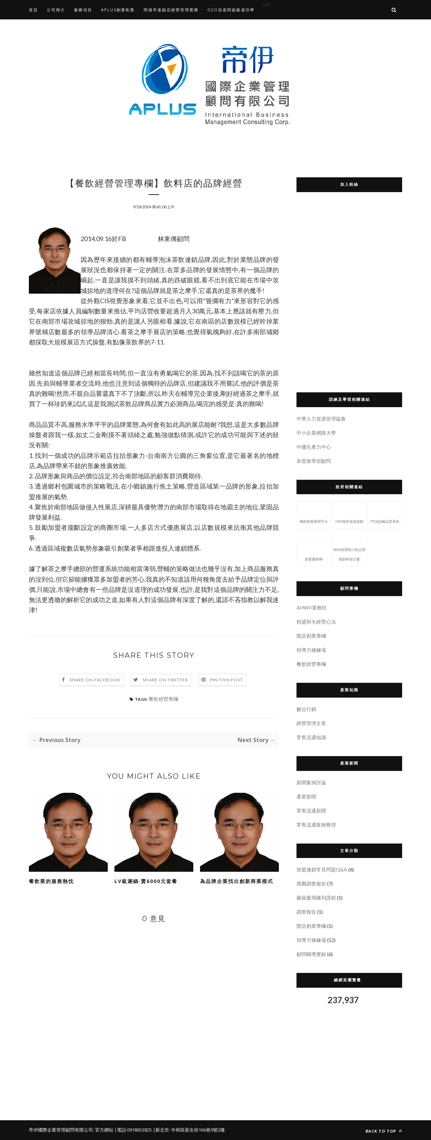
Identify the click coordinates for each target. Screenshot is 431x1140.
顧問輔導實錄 (311, 954)
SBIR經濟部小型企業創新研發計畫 (349, 547)
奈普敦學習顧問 (313, 461)
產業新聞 (306, 796)
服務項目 (83, 9)
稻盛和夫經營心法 (316, 622)
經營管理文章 (311, 723)
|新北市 (161, 1130)
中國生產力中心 (313, 447)
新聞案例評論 (311, 782)
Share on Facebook (94, 679)
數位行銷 (306, 709)
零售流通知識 (311, 737)
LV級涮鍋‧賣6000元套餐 (145, 881)
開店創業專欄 (311, 636)
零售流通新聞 (311, 811)
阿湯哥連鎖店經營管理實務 (171, 9)
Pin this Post (226, 679)
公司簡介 (56, 9)
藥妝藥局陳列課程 (316, 898)
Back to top (384, 1131)
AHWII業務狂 (311, 608)
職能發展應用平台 (314, 514)
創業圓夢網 (314, 552)
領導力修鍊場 (311, 650)
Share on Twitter (165, 679)
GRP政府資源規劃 (349, 514)
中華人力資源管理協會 (321, 419)
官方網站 (104, 1130)
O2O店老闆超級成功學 (231, 9)
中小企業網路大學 (316, 433)
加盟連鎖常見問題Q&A (321, 869)
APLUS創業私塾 (118, 9)
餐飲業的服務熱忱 (51, 881)
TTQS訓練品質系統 (384, 514)
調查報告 (306, 912)
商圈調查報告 (311, 884)
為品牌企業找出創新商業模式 (236, 881)
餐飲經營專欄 (163, 699)
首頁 (33, 9)
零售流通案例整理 (316, 825)
